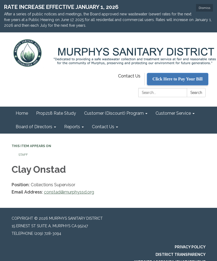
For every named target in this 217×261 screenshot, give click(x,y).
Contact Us (129, 76)
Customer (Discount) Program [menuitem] (114, 113)
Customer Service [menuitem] (173, 113)
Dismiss (204, 8)
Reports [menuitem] (72, 126)
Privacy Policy (190, 247)
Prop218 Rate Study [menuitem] (56, 113)
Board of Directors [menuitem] (34, 126)
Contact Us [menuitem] (103, 126)
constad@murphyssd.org (69, 192)
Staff (23, 155)
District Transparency (181, 254)
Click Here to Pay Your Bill (178, 79)
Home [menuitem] (22, 113)
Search (196, 92)
